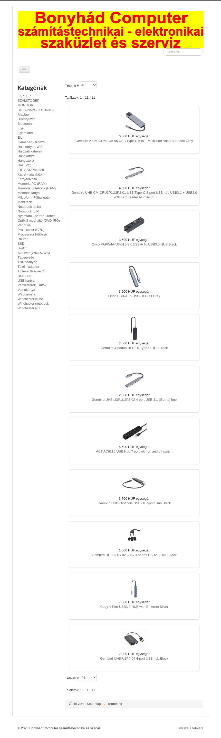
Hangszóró (26, 160)
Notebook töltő (28, 211)
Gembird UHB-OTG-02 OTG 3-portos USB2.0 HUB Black (134, 555)
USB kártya (26, 280)
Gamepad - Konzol (31, 142)
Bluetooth (25, 124)
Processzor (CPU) (31, 230)
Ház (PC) (24, 165)
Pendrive (24, 225)
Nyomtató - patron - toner (36, 216)
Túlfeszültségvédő (31, 271)
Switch (22, 248)
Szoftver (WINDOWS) (34, 253)
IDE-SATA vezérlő (31, 170)
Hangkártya (26, 156)
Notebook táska (29, 207)
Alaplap (23, 114)
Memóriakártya (29, 193)
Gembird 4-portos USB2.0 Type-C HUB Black (134, 348)
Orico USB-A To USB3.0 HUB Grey (134, 296)
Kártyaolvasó (27, 179)
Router (23, 239)
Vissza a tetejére (191, 728)
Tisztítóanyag (27, 262)
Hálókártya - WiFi (30, 147)
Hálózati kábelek (30, 151)
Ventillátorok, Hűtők (32, 285)
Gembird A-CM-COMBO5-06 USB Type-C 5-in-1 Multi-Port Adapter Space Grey (134, 141)
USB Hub (25, 276)
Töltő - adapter (29, 267)
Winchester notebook (33, 303)
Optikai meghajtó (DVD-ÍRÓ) (39, 220)
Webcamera (27, 294)
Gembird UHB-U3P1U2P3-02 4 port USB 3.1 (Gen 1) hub (134, 400)
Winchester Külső (31, 299)
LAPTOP (24, 96)
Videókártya (26, 290)
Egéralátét (25, 133)
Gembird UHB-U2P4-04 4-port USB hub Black (134, 658)
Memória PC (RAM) (32, 184)
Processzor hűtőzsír (32, 234)
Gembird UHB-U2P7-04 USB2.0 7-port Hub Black (134, 503)
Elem (21, 137)
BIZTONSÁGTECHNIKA (36, 110)
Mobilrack (25, 202)
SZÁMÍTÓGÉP (29, 100)
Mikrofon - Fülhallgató (34, 197)
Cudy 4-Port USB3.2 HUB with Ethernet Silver (134, 607)
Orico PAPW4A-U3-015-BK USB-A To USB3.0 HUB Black (134, 244)
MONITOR (25, 105)
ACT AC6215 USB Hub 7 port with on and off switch (134, 451)
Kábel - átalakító (30, 174)
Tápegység (26, 257)
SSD (21, 243)
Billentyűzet (26, 119)
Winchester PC (29, 308)
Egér (21, 128)
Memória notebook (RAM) (37, 188)
